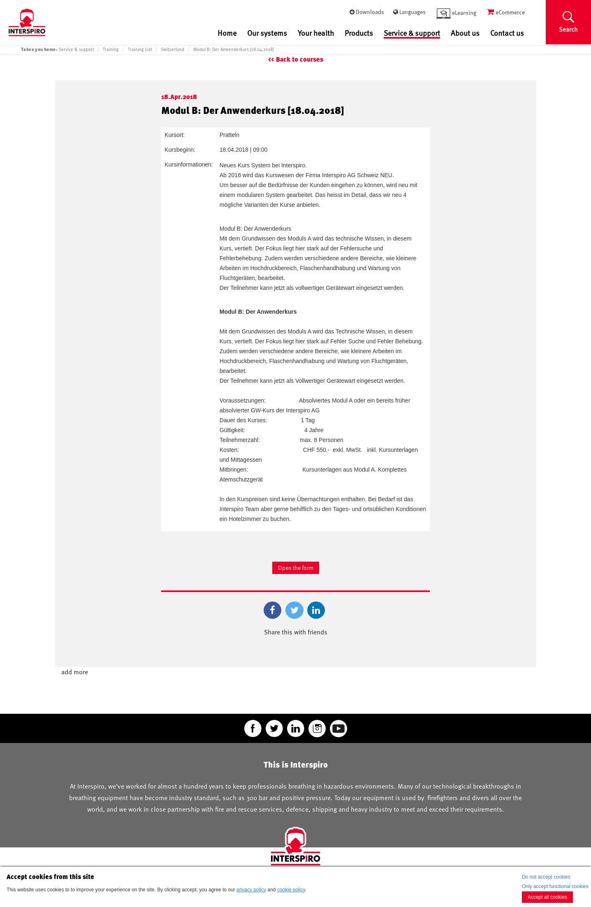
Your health (316, 32)
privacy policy (251, 890)
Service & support (412, 33)
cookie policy (291, 890)
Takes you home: (39, 49)
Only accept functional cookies (555, 886)
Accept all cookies (547, 897)
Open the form (295, 567)
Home (227, 32)
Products (359, 32)
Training (111, 49)
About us (465, 32)
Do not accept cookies (546, 877)
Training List (140, 49)
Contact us (507, 32)
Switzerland (172, 49)
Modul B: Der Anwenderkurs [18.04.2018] (233, 49)
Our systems (267, 32)
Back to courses (299, 59)
